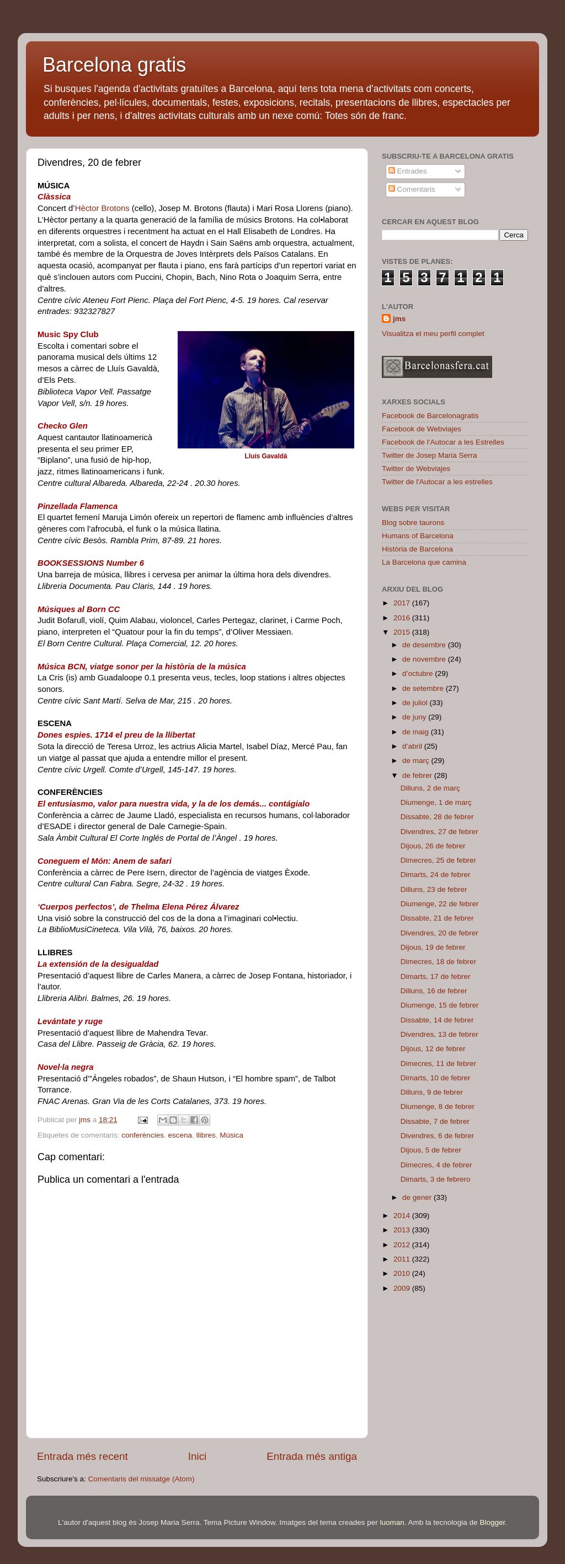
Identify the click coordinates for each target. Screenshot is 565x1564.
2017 (402, 603)
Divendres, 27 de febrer (439, 831)
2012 (402, 1245)
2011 (402, 1259)
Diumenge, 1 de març (436, 802)
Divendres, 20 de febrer (439, 933)
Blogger (492, 1522)
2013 (402, 1230)
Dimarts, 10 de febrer (436, 1078)
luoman (392, 1522)
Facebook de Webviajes (421, 429)
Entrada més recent (82, 1456)
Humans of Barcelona (418, 536)
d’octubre (418, 673)
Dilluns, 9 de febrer (432, 1092)
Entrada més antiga (311, 1456)
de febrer (418, 775)
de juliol (416, 703)
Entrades (407, 171)
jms (399, 319)
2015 (402, 632)
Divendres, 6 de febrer (438, 1136)
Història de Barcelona (417, 549)
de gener (418, 1197)
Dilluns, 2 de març (430, 788)
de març (416, 760)
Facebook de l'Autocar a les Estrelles (443, 442)
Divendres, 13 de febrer (439, 1034)
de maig (416, 732)
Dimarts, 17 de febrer (436, 976)
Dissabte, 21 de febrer (437, 918)
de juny (415, 717)
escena (180, 1135)
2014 (402, 1215)
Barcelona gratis (114, 64)
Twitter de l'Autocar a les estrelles (437, 482)
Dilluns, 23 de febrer (434, 889)
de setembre (424, 688)
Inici (197, 1456)
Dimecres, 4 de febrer (436, 1165)
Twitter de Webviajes (416, 468)
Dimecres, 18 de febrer (438, 961)
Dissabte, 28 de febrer (437, 817)
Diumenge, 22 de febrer (440, 904)
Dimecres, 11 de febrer (438, 1063)
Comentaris (411, 189)
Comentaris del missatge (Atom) (141, 1479)
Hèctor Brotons (102, 208)
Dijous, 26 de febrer (433, 846)
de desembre (425, 645)
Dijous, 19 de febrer (433, 947)
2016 (402, 618)
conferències (142, 1135)
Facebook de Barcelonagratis (430, 416)
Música (231, 1135)
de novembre (425, 659)
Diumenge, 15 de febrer (440, 1005)
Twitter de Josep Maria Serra (429, 455)
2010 (402, 1273)
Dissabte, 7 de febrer (435, 1121)
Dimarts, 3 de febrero (436, 1179)
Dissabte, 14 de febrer (437, 1020)
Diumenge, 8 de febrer (438, 1106)
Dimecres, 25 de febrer (438, 860)
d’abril (413, 746)
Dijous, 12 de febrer (433, 1049)
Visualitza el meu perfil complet (433, 333)
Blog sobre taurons (413, 522)
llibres (205, 1135)
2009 (402, 1288)
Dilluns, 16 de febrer (434, 991)
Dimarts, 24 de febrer (436, 874)
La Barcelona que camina (424, 562)
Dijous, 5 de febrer (431, 1150)
